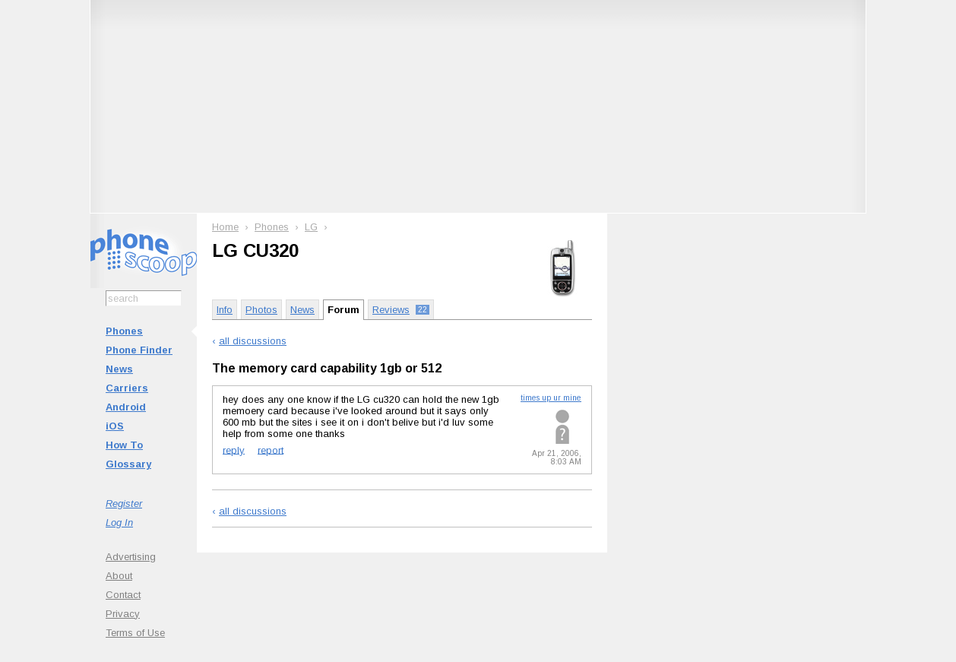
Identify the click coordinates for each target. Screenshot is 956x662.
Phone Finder (139, 350)
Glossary (128, 464)
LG (311, 227)
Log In (119, 522)
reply (234, 449)
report (270, 449)
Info (225, 309)
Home (225, 227)
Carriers (127, 388)
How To (124, 445)
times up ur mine (551, 398)
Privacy (123, 613)
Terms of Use (135, 632)
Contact (123, 594)
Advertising (131, 556)
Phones (124, 331)
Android (126, 407)
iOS (115, 426)
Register (124, 503)
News (119, 369)
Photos (261, 309)
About (119, 575)
